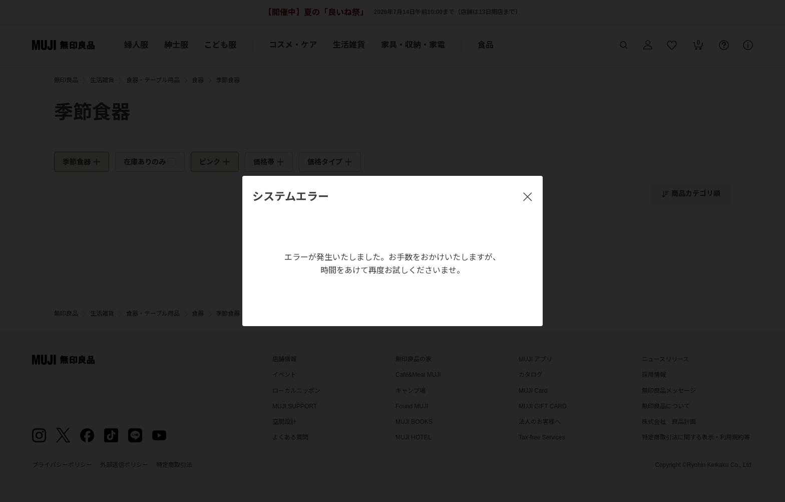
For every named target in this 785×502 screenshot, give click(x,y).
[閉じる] (528, 197)
